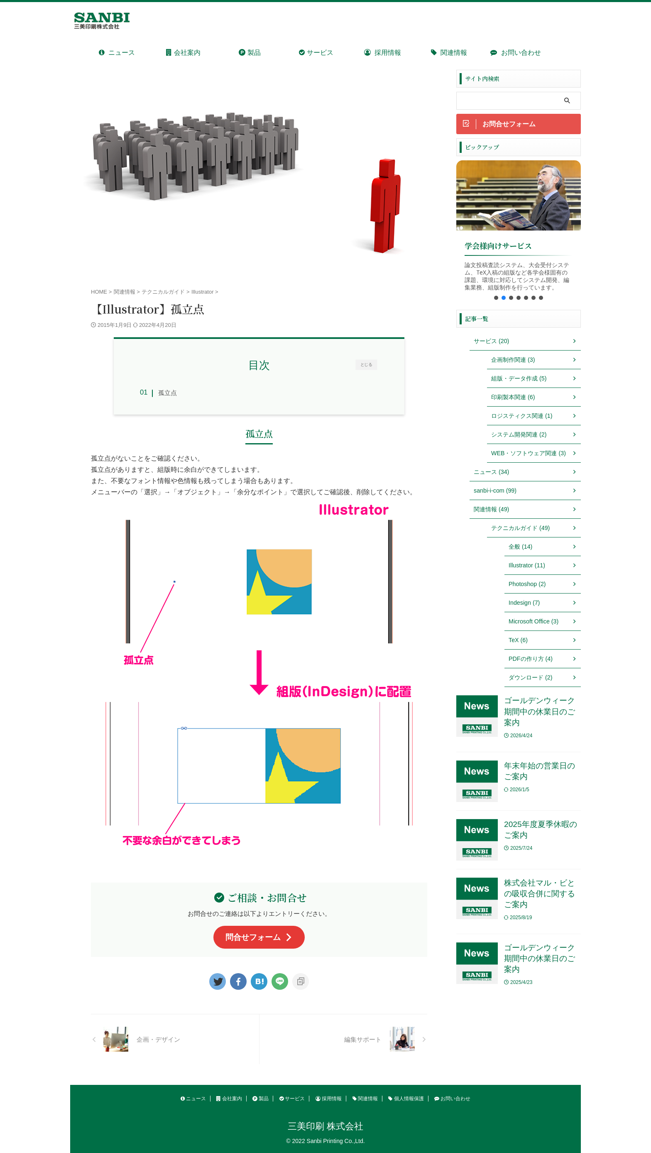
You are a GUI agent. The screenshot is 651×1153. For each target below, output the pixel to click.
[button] (496, 298)
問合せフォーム (259, 937)
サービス (316, 52)
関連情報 (449, 52)
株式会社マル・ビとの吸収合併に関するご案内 (539, 894)
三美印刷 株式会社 (325, 1126)
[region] (518, 233)
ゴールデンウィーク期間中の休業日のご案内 (539, 712)
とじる (366, 364)
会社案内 (183, 52)
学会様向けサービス (498, 246)
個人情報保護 (405, 1098)
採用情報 (382, 52)
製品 (249, 52)
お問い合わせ (515, 52)
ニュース (117, 52)
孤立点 (167, 392)
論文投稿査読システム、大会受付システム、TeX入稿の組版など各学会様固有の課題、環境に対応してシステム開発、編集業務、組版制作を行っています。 (517, 276)
